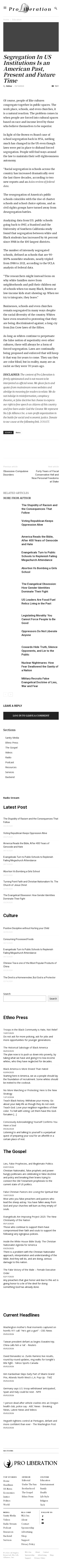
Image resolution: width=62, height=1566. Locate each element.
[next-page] (11, 694)
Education (16, 19)
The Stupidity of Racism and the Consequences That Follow (39, 508)
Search (7, 993)
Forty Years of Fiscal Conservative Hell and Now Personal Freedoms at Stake (45, 476)
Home (6, 19)
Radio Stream (10, 1523)
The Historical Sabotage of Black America (25, 1047)
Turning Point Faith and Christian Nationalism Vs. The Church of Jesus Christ (30, 883)
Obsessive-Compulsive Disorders (15, 473)
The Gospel (11, 747)
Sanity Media (12, 737)
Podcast (9, 762)
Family (43, 1488)
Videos (8, 752)
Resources (11, 767)
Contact (25, 1523)
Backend (10, 777)
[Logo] (29, 8)
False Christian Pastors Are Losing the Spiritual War (30, 1191)
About (24, 1519)
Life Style (44, 1496)
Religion (44, 1500)
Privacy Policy (28, 1544)
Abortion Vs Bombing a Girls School (21, 871)
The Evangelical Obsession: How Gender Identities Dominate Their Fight (38, 587)
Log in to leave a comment (31, 715)
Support (25, 1540)
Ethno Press (11, 742)
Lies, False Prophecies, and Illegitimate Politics (28, 1163)
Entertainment (47, 1484)
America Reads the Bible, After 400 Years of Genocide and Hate (39, 540)
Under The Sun (29, 1484)
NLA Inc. (25, 1515)
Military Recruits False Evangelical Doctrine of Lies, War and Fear (39, 682)
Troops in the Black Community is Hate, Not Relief (30, 1029)
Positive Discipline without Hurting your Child (26, 928)
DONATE (45, 421)
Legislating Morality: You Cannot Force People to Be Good (38, 619)
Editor (9, 86)
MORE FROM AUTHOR (17, 498)
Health (43, 1492)
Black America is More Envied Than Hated (25, 1068)
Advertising (26, 1531)
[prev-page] (5, 694)
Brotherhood (28, 1488)
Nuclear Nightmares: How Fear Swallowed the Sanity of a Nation (39, 666)
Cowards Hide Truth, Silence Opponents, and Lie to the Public (39, 650)
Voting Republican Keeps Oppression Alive (25, 833)
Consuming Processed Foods (18, 939)
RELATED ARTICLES (16, 493)
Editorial (26, 1480)
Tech (42, 1504)
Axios (18, 432)
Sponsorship (27, 1527)
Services (9, 772)
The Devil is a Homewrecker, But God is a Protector (29, 977)
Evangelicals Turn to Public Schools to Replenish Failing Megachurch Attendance (39, 556)
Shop (24, 1535)
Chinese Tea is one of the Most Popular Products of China (30, 965)
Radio (8, 757)
